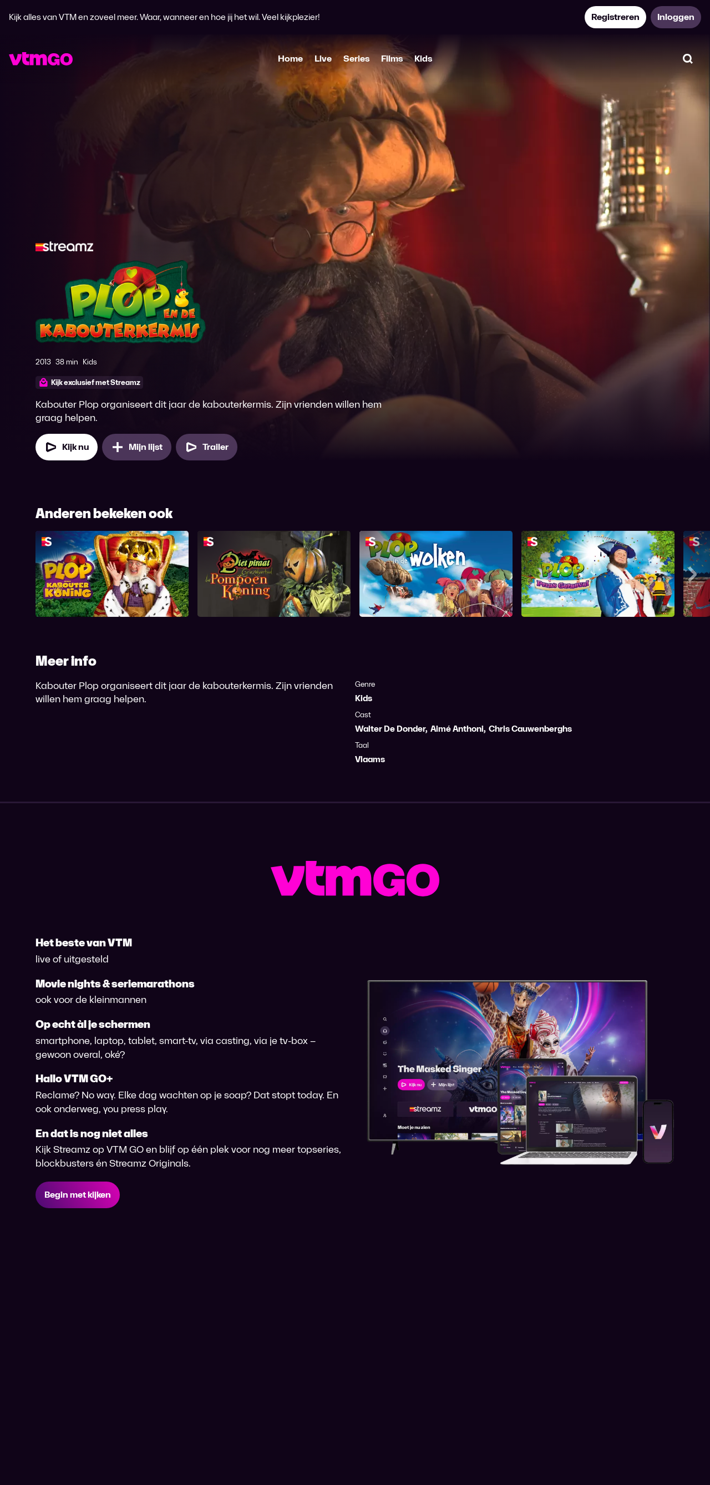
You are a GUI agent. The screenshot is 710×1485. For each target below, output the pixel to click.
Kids (423, 58)
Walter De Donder (390, 728)
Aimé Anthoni (457, 728)
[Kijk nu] (67, 447)
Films (392, 58)
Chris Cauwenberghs (530, 728)
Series (356, 58)
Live (323, 58)
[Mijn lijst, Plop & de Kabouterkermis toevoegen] (136, 447)
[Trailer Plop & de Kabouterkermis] (206, 447)
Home (290, 58)
